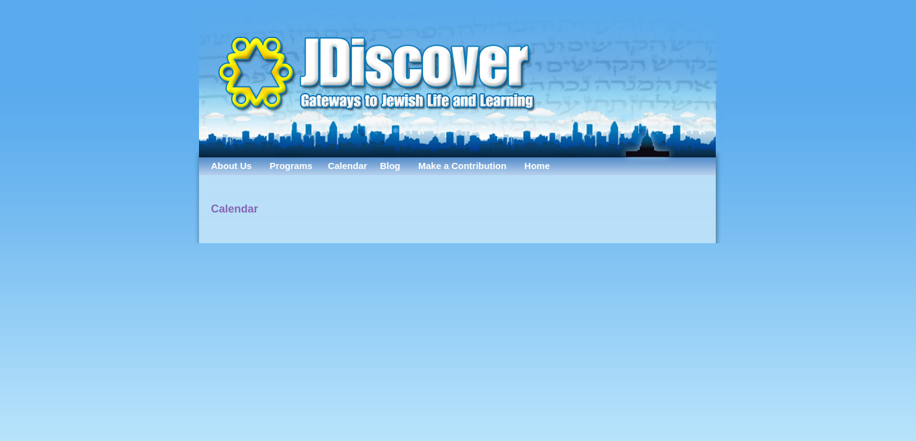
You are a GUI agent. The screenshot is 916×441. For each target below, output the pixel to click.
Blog (390, 165)
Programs (290, 165)
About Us (231, 165)
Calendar (347, 165)
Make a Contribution (462, 165)
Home (537, 165)
